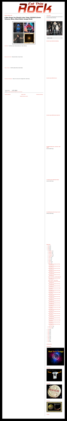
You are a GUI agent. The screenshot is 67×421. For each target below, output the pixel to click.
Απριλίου (49, 261)
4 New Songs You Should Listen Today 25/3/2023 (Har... (54, 278)
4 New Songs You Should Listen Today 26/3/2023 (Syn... (54, 275)
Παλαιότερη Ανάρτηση (39, 94)
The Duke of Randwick (8, 78)
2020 (48, 332)
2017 (48, 336)
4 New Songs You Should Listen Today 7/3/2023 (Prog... (54, 316)
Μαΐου (49, 260)
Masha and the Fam (8, 56)
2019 (48, 333)
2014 (48, 340)
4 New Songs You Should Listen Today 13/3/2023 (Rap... (54, 303)
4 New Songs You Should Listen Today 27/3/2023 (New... (54, 273)
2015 (48, 338)
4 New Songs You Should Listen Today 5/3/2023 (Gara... (54, 318)
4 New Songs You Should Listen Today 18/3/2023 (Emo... (54, 295)
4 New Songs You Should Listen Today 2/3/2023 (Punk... (54, 324)
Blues (13, 91)
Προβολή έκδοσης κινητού (24, 96)
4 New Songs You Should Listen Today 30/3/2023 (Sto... (54, 266)
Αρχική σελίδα (23, 94)
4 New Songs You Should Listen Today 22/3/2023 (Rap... (54, 284)
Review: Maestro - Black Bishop (53, 280)
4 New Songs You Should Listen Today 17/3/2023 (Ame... (54, 297)
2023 (8, 91)
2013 (48, 341)
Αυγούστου (50, 256)
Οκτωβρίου (50, 253)
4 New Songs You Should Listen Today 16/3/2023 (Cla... (54, 299)
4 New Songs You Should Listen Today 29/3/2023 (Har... (54, 269)
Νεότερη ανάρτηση (7, 94)
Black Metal (10, 91)
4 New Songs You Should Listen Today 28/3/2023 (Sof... (54, 271)
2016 (48, 337)
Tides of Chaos (7, 67)
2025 (48, 247)
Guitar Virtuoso (20, 91)
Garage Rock (16, 91)
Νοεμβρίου (50, 252)
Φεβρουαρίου (50, 326)
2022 (48, 329)
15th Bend (6, 45)
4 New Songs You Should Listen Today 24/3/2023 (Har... (54, 282)
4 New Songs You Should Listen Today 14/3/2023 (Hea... (54, 301)
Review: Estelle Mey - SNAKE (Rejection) (54, 276)
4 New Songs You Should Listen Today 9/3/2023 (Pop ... (54, 312)
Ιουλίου (49, 257)
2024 (48, 248)
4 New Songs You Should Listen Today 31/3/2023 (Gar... (54, 264)
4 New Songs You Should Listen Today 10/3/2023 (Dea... (54, 310)
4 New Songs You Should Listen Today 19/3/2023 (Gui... (54, 290)
